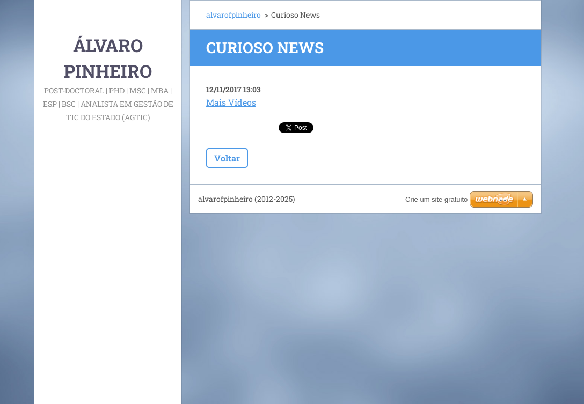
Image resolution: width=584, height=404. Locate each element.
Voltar (227, 158)
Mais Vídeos (231, 102)
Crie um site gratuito (436, 199)
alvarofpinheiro (233, 15)
